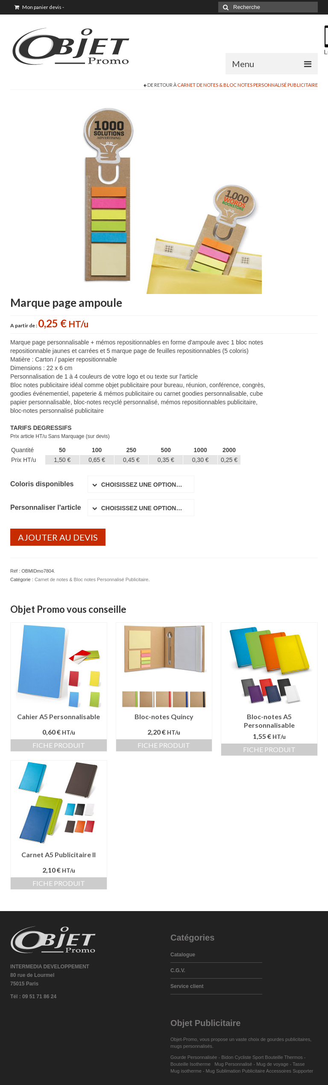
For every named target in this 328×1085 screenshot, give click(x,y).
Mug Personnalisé (233, 1064)
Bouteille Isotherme (191, 1064)
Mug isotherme (186, 1070)
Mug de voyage (272, 1064)
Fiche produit (58, 745)
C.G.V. (177, 970)
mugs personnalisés (191, 1046)
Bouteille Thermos (283, 1057)
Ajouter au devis (58, 537)
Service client (186, 986)
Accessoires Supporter (289, 1070)
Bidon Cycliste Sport (242, 1057)
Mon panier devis (39, 7)
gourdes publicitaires (288, 1039)
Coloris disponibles (41, 484)
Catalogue (182, 955)
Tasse (300, 1064)
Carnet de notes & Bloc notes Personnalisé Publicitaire (247, 85)
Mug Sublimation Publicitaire (235, 1070)
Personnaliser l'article (45, 507)
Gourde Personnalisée (193, 1057)
